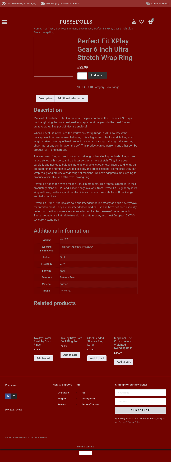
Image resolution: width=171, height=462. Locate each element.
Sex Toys (48, 28)
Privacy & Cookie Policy (130, 422)
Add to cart (97, 75)
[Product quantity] (82, 76)
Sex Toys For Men (66, 28)
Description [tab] (46, 98)
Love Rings (85, 28)
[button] (4, 22)
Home (37, 28)
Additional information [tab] (71, 98)
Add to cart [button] (43, 358)
